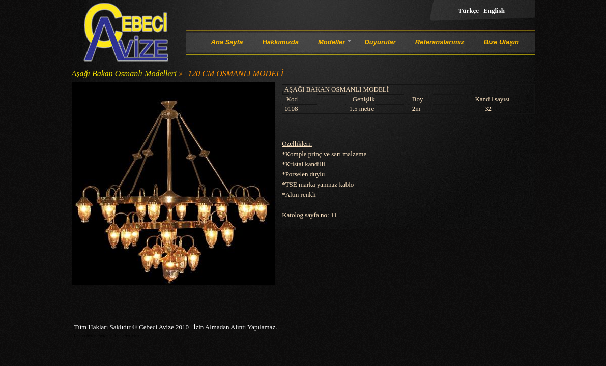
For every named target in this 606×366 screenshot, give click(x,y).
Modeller (331, 43)
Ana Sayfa (227, 42)
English (494, 10)
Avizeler (105, 335)
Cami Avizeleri (127, 335)
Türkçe (469, 10)
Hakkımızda (280, 42)
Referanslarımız (440, 42)
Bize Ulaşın (501, 42)
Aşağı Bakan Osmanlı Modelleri (124, 73)
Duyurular (379, 42)
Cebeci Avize (85, 335)
